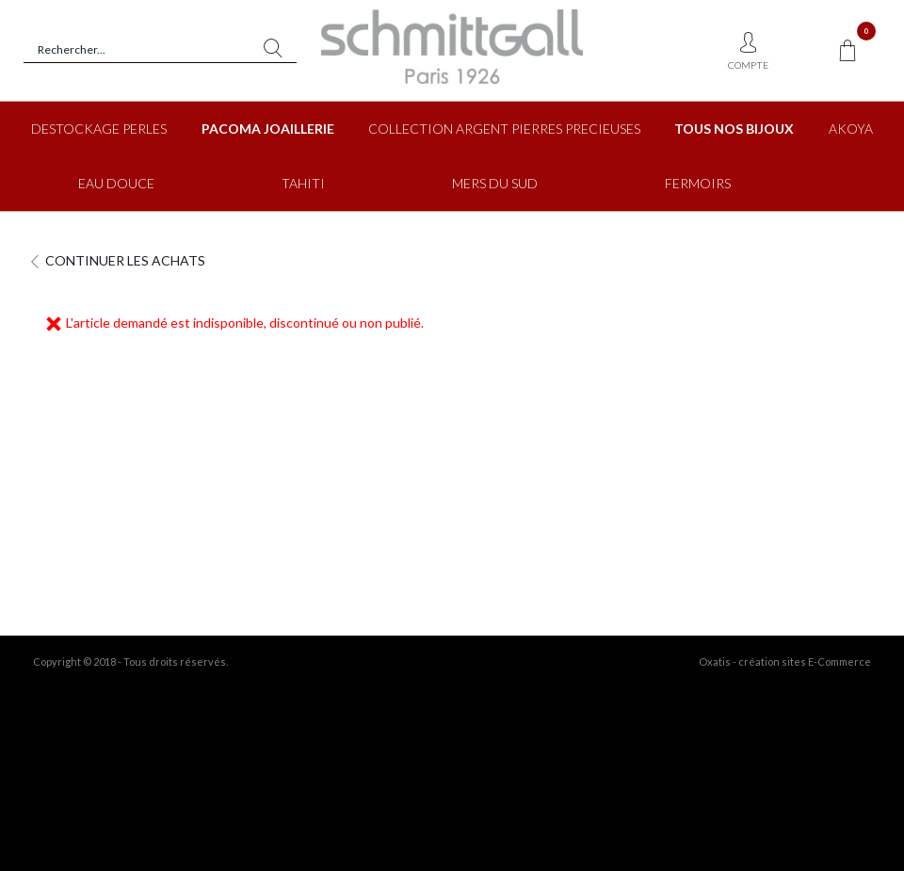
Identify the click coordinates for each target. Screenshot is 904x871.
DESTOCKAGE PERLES (99, 129)
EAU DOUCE (116, 183)
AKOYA (851, 129)
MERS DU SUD (495, 183)
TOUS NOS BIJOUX (734, 129)
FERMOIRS (698, 183)
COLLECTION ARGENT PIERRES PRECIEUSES (504, 129)
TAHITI (303, 183)
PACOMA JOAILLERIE (268, 129)
